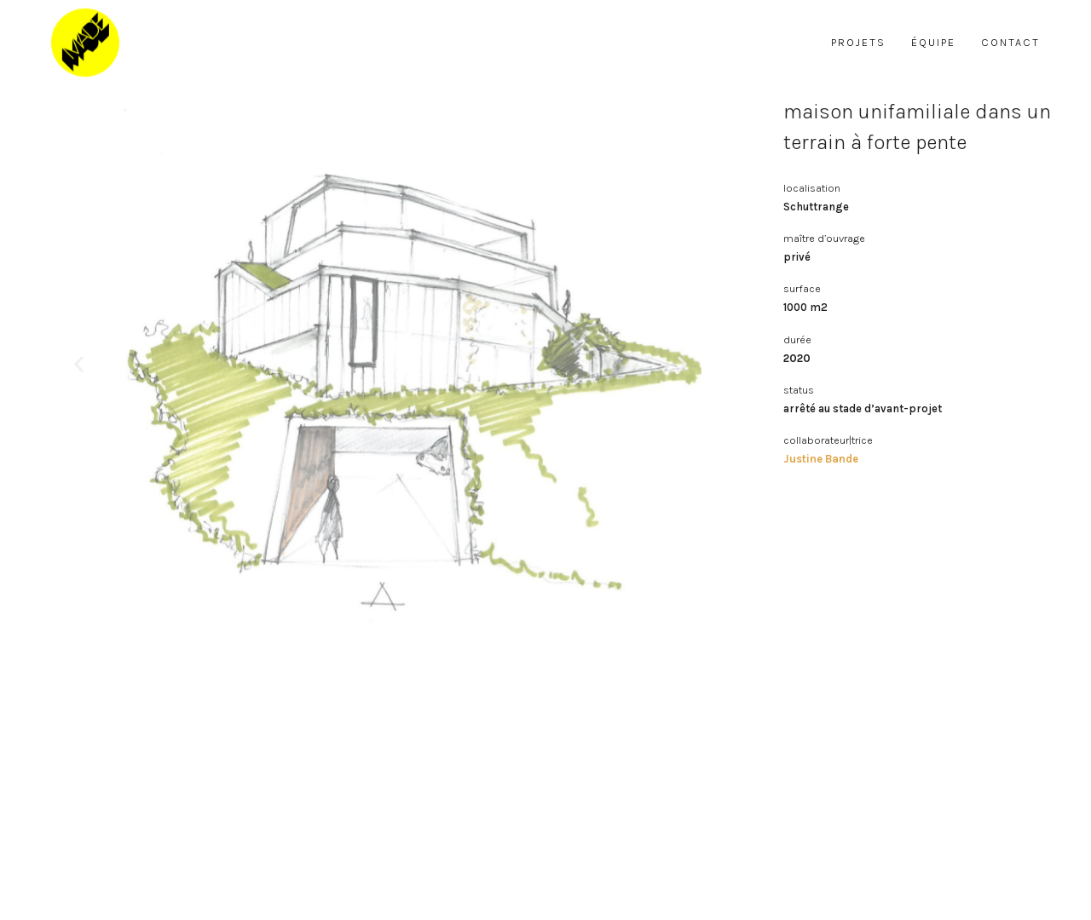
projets (858, 42)
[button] (78, 364)
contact (1010, 42)
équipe (933, 42)
